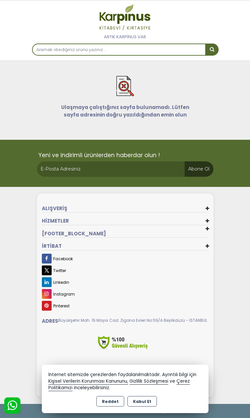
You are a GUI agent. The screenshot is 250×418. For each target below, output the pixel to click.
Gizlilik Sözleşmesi (148, 381)
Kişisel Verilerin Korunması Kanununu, (88, 381)
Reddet (110, 401)
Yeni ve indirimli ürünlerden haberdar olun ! (99, 155)
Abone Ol (198, 169)
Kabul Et (142, 401)
